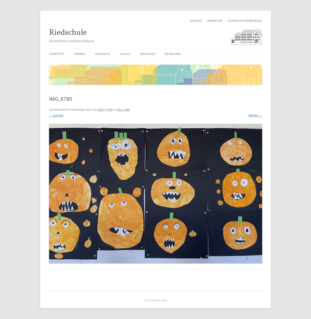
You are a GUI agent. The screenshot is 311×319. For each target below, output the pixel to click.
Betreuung (173, 54)
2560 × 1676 (105, 110)
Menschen (147, 54)
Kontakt (196, 21)
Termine (79, 54)
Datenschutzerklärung (245, 21)
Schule (125, 54)
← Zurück (56, 115)
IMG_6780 (123, 110)
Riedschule (68, 33)
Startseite (56, 54)
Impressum (214, 21)
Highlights (103, 54)
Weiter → (255, 115)
